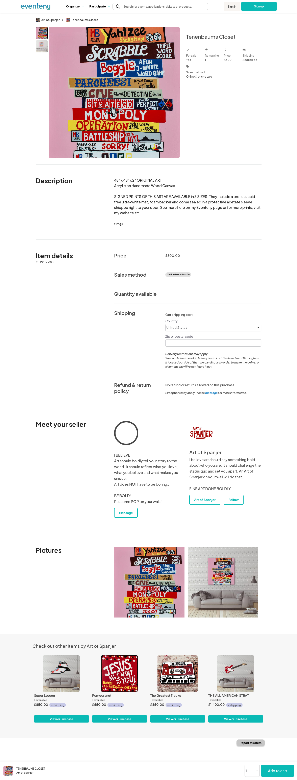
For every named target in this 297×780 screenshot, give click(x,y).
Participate (99, 6)
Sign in (232, 6)
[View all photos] (114, 92)
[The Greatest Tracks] (177, 673)
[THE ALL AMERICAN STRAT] (235, 673)
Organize (74, 6)
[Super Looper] (61, 673)
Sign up (259, 6)
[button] (74, 6)
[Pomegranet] (119, 673)
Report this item (251, 743)
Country (171, 321)
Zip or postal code (179, 336)
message (211, 393)
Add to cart (277, 770)
